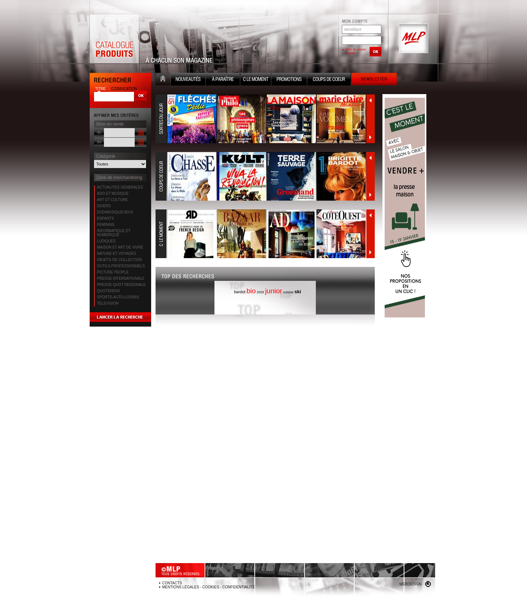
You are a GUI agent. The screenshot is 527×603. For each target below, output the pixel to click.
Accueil (163, 80)
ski (297, 291)
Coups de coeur (329, 80)
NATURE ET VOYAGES (116, 254)
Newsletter (374, 80)
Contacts (172, 583)
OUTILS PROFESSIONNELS (121, 266)
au (99, 141)
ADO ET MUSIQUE (113, 193)
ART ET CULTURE (112, 200)
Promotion (289, 80)
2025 (260, 292)
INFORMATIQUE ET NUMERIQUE (113, 233)
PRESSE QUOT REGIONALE (121, 285)
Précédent (370, 100)
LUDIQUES (106, 241)
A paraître (223, 80)
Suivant (370, 137)
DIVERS (104, 206)
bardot (239, 292)
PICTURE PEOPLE (113, 272)
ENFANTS (105, 218)
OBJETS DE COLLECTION (119, 260)
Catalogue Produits (114, 38)
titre (101, 89)
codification (124, 89)
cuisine (288, 292)
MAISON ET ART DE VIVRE (120, 247)
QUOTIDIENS (108, 291)
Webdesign (410, 584)
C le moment (255, 80)
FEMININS (106, 225)
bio (250, 291)
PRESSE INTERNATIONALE (120, 278)
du (99, 132)
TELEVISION (108, 303)
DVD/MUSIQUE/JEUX (115, 212)
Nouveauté (188, 80)
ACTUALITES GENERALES (120, 187)
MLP (412, 38)
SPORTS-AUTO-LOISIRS (118, 297)
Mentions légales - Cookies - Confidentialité (208, 587)
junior (273, 291)
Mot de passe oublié (356, 51)
